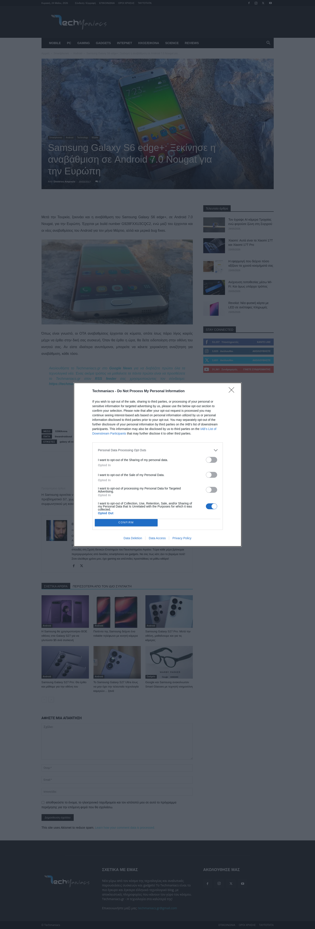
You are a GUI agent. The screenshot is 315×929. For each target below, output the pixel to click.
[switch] (211, 460)
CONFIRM (126, 522)
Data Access (157, 538)
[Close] (233, 391)
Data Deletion (133, 538)
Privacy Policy (181, 538)
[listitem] (157, 450)
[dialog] (157, 464)
